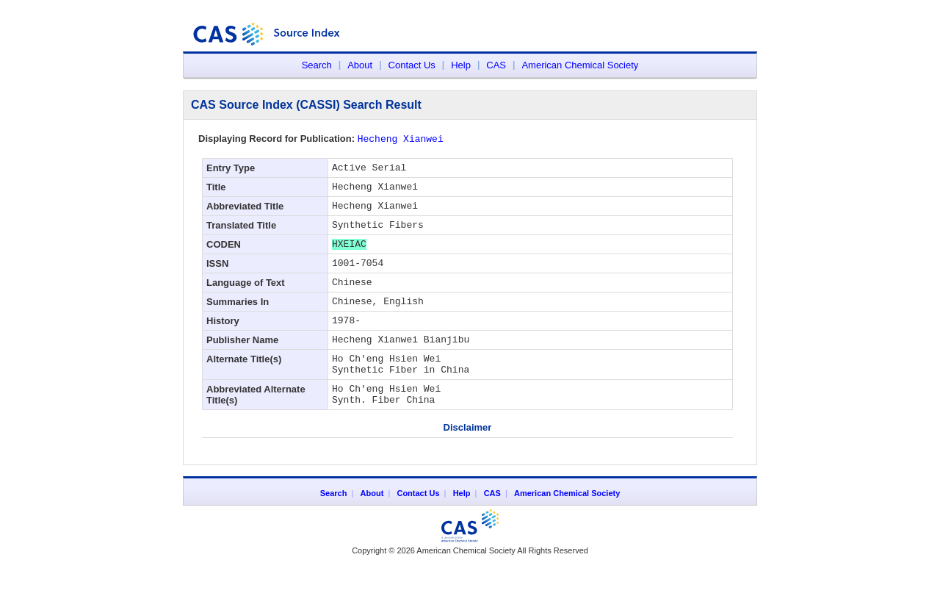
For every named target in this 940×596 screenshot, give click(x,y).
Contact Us (411, 65)
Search (317, 65)
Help (461, 65)
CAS (496, 65)
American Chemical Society (579, 65)
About (359, 65)
